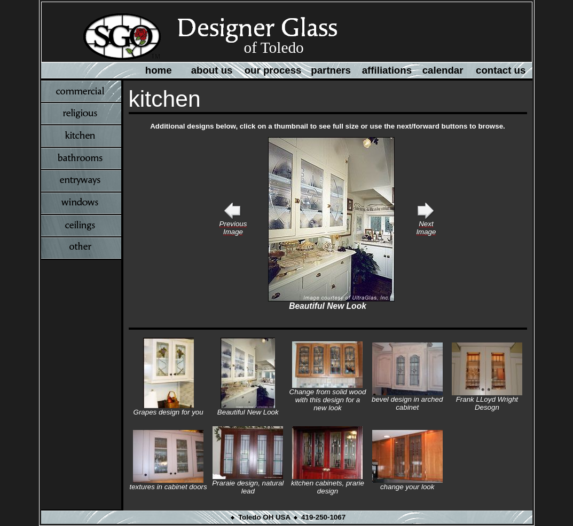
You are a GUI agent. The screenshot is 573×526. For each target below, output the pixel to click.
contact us (500, 70)
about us (212, 70)
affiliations (387, 70)
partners (331, 70)
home (158, 70)
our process (273, 70)
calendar (443, 70)
